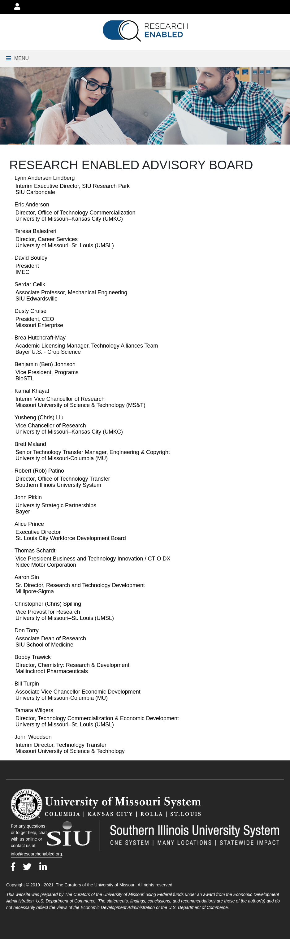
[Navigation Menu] (17, 58)
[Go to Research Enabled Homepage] (145, 31)
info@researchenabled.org (36, 853)
